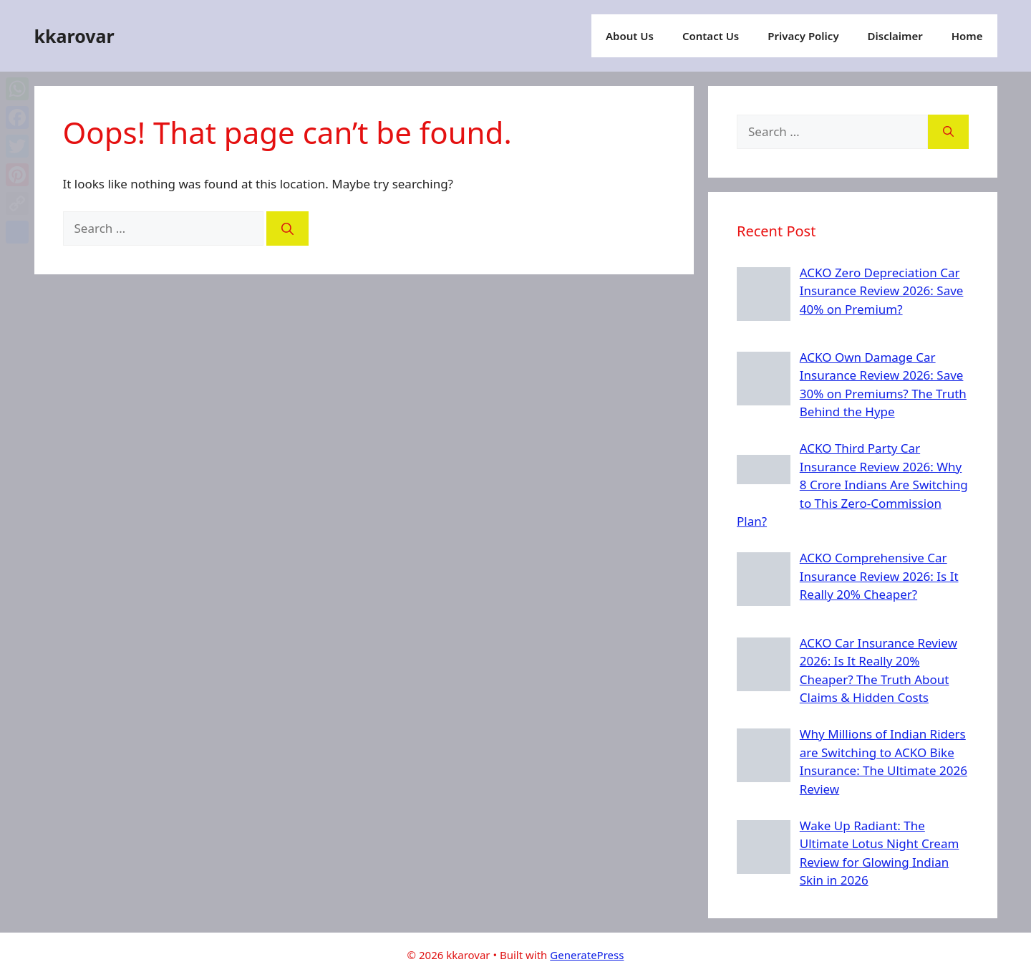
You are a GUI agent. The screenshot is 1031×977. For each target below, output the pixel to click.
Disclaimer (895, 36)
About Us (630, 36)
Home (967, 36)
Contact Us (710, 36)
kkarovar (74, 36)
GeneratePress (587, 955)
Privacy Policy (803, 36)
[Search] (287, 228)
